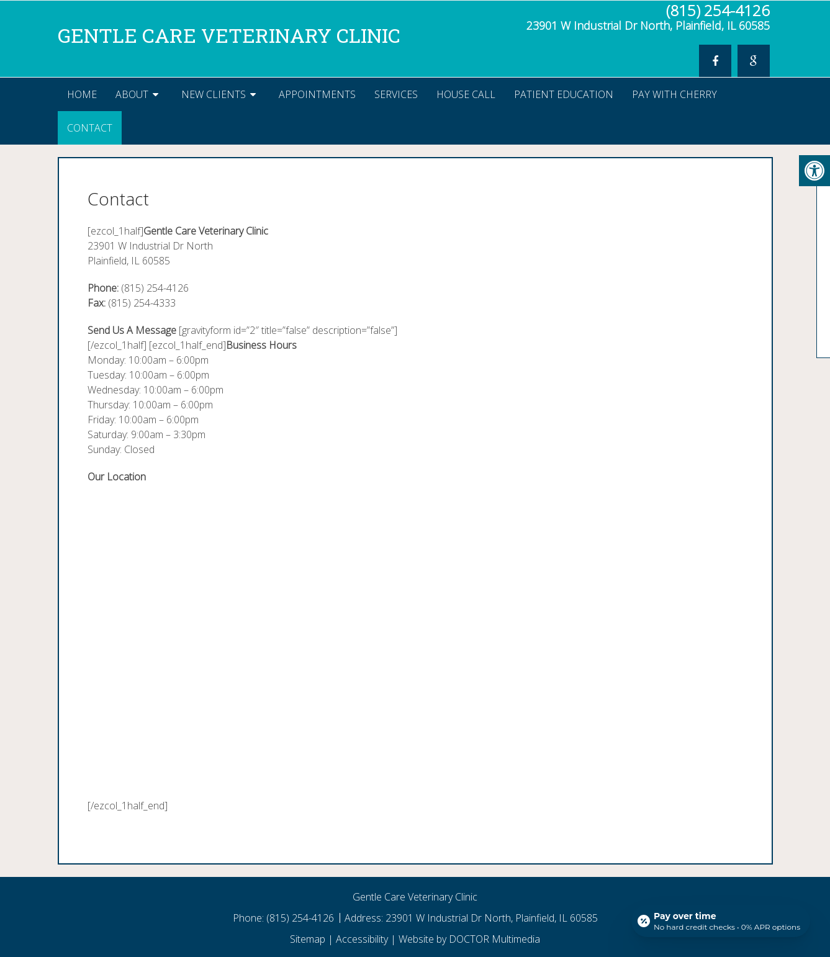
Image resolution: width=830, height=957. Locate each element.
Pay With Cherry (674, 94)
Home (82, 94)
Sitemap (307, 939)
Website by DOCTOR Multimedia (469, 939)
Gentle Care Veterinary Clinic (229, 35)
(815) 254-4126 (718, 10)
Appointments (317, 94)
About (131, 94)
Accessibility (362, 939)
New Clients (213, 94)
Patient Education (563, 94)
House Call (465, 94)
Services (396, 94)
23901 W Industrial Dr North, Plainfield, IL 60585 (648, 25)
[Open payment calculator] (720, 921)
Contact (89, 128)
